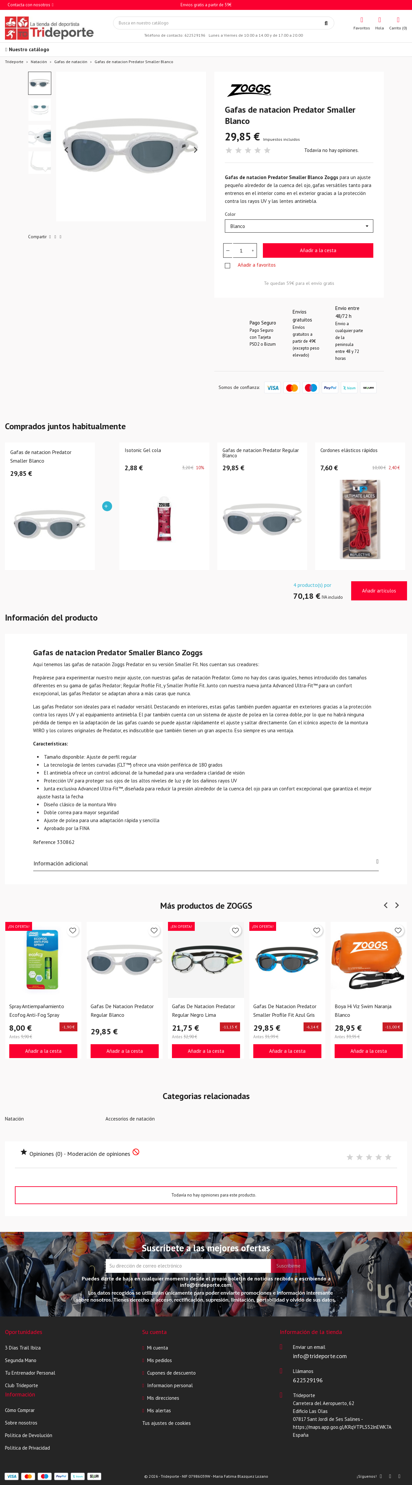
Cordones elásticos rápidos (349, 450)
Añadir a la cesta (318, 250)
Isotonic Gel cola (143, 450)
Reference (44, 842)
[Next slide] (195, 150)
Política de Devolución (28, 1435)
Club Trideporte (21, 1385)
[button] (39, 83)
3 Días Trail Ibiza (23, 1348)
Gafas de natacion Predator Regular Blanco (261, 453)
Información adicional (206, 862)
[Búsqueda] (223, 23)
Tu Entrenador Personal (30, 1373)
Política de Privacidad (27, 1448)
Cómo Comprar (20, 1410)
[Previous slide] (67, 150)
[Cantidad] (241, 250)
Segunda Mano (20, 1360)
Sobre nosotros (21, 1423)
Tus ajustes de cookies (166, 1423)
